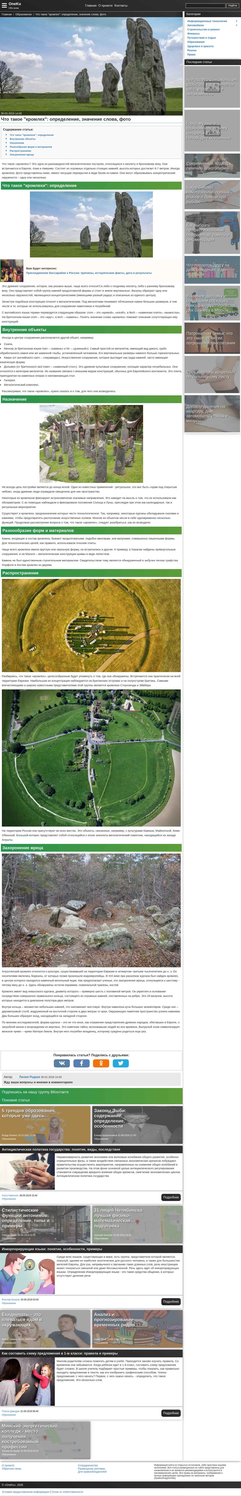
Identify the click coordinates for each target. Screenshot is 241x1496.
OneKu (15, 4)
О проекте (105, 5)
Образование (9, 1139)
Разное (192, 50)
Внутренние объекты (23, 139)
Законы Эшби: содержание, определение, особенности (110, 1118)
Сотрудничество (88, 1465)
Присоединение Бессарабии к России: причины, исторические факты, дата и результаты (89, 272)
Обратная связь (11, 1468)
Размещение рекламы (91, 1468)
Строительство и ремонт (203, 29)
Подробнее (171, 1197)
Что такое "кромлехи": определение (32, 135)
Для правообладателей (92, 1472)
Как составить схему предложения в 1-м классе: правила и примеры (60, 1354)
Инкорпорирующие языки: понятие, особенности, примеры (52, 1249)
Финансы (193, 33)
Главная (91, 5)
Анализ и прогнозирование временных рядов (114, 1320)
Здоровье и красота (200, 46)
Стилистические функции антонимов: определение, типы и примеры (26, 1218)
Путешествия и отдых (201, 37)
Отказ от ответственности (67, 1492)
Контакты (120, 5)
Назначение (17, 142)
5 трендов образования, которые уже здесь (29, 1113)
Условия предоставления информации (25, 1492)
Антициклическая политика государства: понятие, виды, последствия (61, 1150)
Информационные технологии (207, 21)
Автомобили (195, 25)
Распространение (20, 150)
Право (191, 54)
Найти (232, 5)
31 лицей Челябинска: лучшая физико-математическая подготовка (119, 1218)
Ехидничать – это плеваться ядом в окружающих (22, 1320)
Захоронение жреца (22, 154)
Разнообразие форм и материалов (31, 146)
